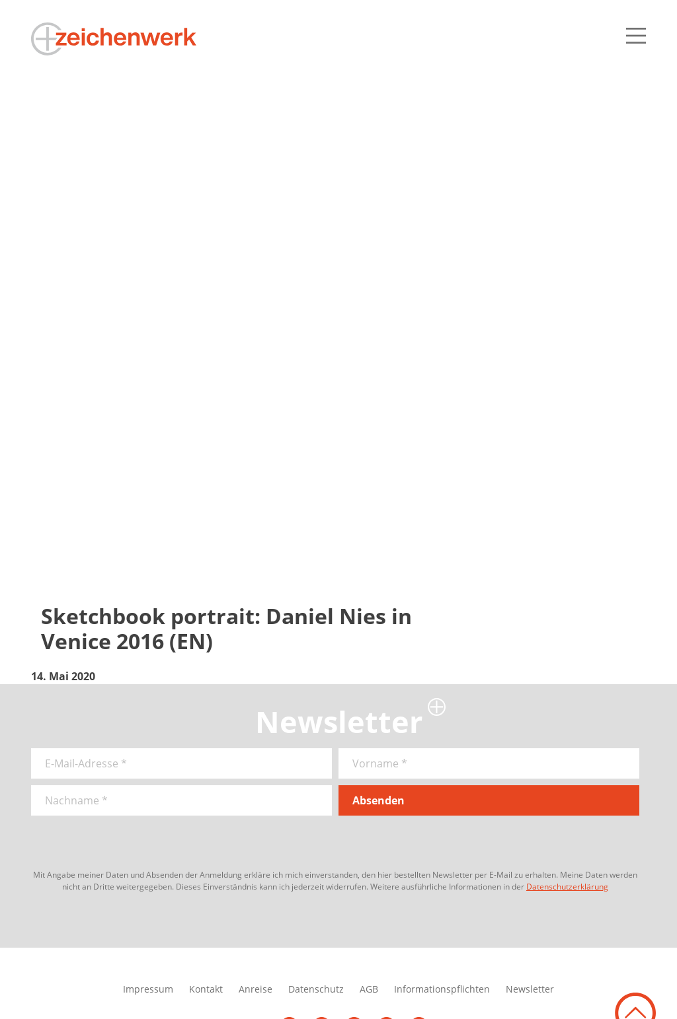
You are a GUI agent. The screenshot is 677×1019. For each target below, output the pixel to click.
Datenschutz (316, 989)
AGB (369, 989)
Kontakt (206, 989)
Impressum (148, 989)
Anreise (255, 989)
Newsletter (530, 989)
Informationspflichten (442, 989)
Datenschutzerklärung (567, 886)
